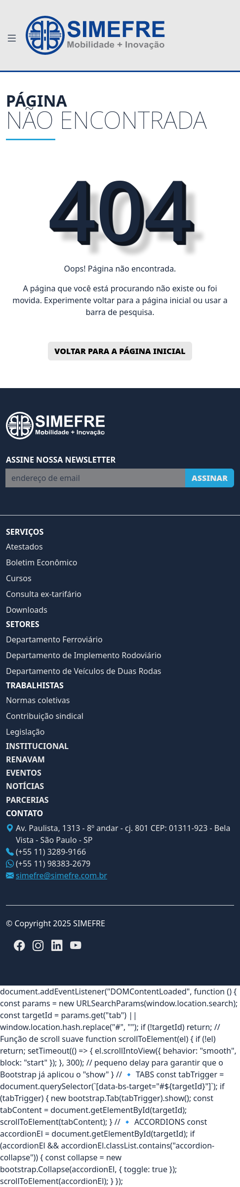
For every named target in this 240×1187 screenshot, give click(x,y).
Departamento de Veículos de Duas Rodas (83, 671)
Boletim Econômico (42, 562)
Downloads (26, 609)
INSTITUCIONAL (37, 746)
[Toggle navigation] (12, 38)
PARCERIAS (27, 800)
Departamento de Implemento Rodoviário (83, 655)
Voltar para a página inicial (119, 351)
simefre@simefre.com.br (61, 875)
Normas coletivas (38, 700)
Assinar (210, 478)
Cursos (19, 578)
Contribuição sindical (44, 716)
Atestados (24, 546)
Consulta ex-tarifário (43, 594)
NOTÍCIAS (25, 786)
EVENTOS (23, 773)
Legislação (25, 731)
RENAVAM (25, 759)
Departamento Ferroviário (54, 639)
